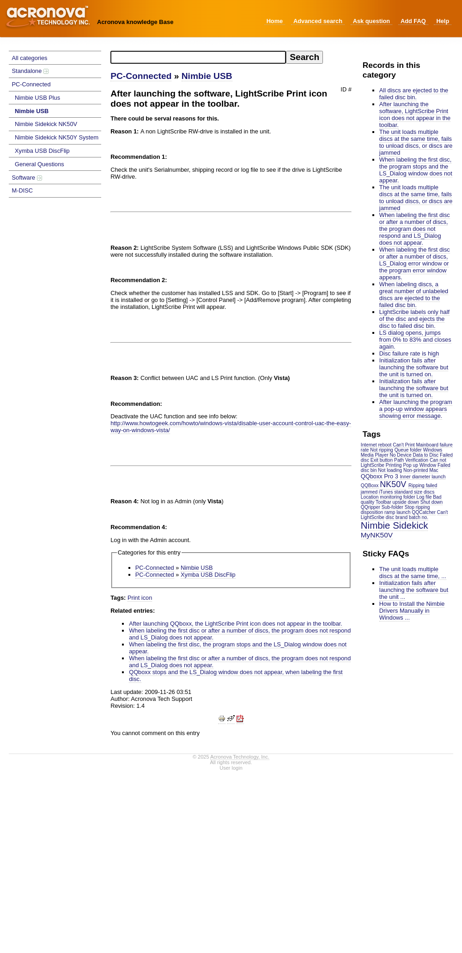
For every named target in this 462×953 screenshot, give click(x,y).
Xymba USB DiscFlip (42, 150)
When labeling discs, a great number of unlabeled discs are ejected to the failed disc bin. (413, 294)
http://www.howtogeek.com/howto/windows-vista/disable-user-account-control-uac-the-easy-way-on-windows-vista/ (230, 427)
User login (231, 768)
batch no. (418, 517)
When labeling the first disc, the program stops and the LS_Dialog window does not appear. (415, 170)
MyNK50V (377, 535)
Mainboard (427, 444)
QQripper (370, 507)
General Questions (39, 164)
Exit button (382, 460)
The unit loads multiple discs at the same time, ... (412, 572)
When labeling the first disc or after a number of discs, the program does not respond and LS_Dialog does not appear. (414, 228)
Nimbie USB (32, 111)
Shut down (431, 502)
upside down (406, 502)
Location (370, 497)
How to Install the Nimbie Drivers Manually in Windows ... (412, 610)
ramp (389, 512)
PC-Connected (31, 84)
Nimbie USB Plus (37, 97)
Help (442, 21)
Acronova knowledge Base (135, 21)
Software (27, 177)
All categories (30, 57)
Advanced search (317, 21)
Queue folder (408, 449)
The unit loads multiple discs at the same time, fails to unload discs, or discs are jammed (416, 142)
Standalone (30, 70)
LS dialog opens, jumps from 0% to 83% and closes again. (415, 339)
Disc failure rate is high (409, 353)
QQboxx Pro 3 (379, 476)
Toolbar (383, 502)
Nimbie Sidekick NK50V (46, 124)
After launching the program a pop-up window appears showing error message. (415, 408)
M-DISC (22, 190)
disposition (372, 512)
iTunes (386, 492)
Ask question (371, 21)
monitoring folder (397, 497)
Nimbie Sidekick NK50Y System (56, 137)
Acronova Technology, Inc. (239, 757)
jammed (369, 492)
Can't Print (403, 444)
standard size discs (414, 492)
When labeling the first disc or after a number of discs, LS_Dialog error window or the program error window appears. (414, 263)
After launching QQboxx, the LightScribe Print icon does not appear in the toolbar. (235, 623)
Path (399, 460)
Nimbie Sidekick (394, 525)
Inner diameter (415, 476)
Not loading (390, 470)
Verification (416, 460)
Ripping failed (422, 485)
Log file (424, 497)
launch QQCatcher (416, 512)
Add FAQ (413, 21)
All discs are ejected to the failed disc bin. (413, 94)
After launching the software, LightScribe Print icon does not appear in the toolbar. (414, 114)
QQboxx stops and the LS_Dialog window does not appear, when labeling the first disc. (235, 675)
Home (275, 21)
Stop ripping (417, 507)
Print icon (140, 597)
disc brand (396, 517)
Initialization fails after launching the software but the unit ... (413, 589)
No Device (400, 455)
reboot (384, 444)
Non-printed (415, 470)
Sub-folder (392, 507)
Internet (369, 444)
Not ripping (381, 449)
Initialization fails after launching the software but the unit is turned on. (413, 367)
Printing (394, 465)
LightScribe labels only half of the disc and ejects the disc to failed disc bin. (414, 318)
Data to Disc (425, 455)
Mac (433, 470)
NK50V (393, 484)
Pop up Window (419, 465)
